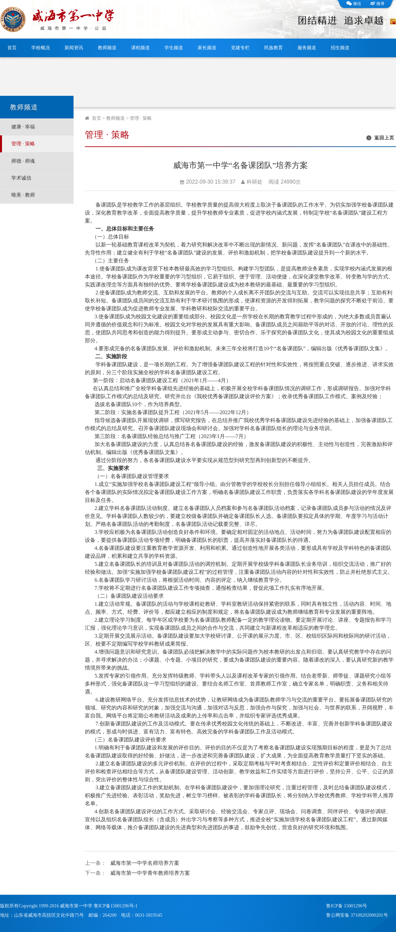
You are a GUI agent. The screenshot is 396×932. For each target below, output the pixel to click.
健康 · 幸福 (23, 126)
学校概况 (40, 47)
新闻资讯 (74, 47)
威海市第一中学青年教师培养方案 (150, 873)
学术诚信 (21, 178)
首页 (12, 47)
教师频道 (107, 47)
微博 (377, 3)
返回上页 (384, 137)
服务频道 (306, 47)
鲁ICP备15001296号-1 (115, 905)
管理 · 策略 (23, 143)
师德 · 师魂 (23, 161)
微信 (353, 3)
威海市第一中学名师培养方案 (144, 863)
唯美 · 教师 (23, 195)
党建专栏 (240, 47)
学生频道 (173, 47)
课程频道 (140, 47)
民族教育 (273, 47)
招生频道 (340, 47)
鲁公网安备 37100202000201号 (357, 915)
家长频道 (207, 47)
